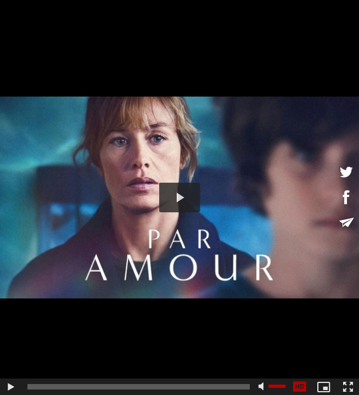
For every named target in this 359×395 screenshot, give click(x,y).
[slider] (138, 387)
